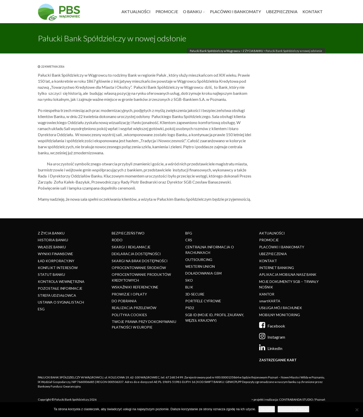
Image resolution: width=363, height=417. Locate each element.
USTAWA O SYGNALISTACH (61, 302)
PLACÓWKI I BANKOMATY (235, 11)
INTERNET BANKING (276, 267)
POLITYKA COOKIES (129, 315)
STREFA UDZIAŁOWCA (57, 295)
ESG (41, 309)
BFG (188, 233)
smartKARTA (269, 301)
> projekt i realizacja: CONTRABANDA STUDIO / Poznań (288, 399)
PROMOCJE (167, 11)
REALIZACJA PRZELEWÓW (134, 308)
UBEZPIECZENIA (281, 11)
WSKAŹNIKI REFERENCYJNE (135, 287)
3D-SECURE (194, 294)
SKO (189, 280)
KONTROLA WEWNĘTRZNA (61, 281)
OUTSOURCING (198, 259)
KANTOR (266, 294)
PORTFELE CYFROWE (203, 301)
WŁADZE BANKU (52, 247)
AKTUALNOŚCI (136, 11)
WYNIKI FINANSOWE (55, 254)
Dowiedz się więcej (293, 409)
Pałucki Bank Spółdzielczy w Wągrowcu (215, 50)
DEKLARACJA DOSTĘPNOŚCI (136, 254)
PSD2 (189, 308)
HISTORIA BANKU (53, 240)
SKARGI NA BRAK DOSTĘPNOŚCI (140, 261)
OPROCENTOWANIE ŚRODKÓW (139, 267)
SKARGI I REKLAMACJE (131, 247)
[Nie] (356, 409)
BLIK (189, 287)
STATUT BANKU (51, 274)
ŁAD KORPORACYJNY (56, 261)
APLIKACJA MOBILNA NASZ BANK (287, 274)
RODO (117, 240)
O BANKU (192, 11)
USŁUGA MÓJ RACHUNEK (280, 308)
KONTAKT (312, 11)
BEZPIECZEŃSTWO (128, 233)
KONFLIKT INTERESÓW (58, 267)
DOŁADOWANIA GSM (203, 273)
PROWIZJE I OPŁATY (129, 294)
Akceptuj (266, 409)
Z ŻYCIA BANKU (253, 50)
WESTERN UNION (200, 266)
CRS (188, 240)
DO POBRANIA (124, 301)
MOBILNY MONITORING (279, 315)
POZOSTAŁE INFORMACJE (60, 288)
